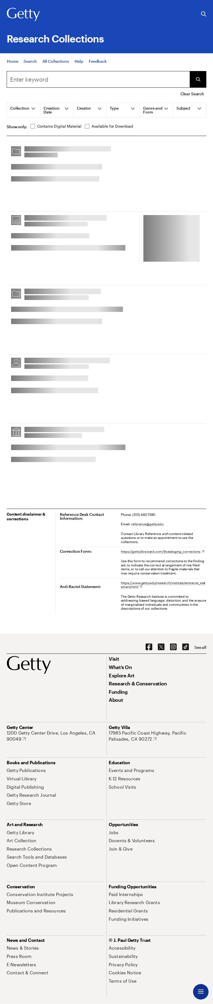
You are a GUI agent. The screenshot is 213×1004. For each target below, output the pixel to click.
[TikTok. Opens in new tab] (185, 647)
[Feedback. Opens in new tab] (98, 62)
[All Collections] (55, 62)
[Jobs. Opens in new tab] (114, 832)
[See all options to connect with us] (200, 647)
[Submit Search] (198, 79)
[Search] (30, 62)
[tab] (23, 110)
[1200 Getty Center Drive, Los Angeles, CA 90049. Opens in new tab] (55, 736)
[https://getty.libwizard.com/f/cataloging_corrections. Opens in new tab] (162, 551)
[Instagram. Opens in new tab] (173, 647)
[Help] (79, 62)
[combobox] (98, 79)
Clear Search (192, 93)
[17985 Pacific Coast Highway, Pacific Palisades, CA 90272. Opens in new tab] (157, 736)
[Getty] (23, 15)
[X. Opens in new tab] (161, 647)
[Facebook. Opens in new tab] (149, 647)
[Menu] (201, 992)
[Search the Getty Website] (203, 14)
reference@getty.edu (147, 524)
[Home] (12, 62)
